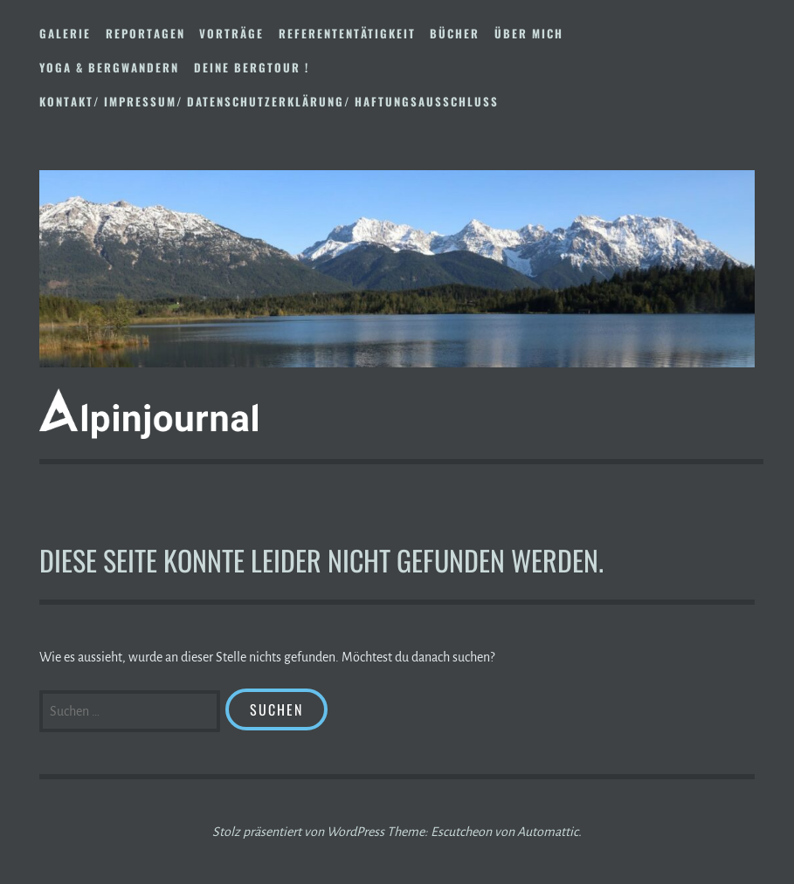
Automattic (547, 832)
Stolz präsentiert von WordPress (298, 832)
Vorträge (231, 33)
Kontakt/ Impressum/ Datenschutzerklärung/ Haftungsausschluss (269, 101)
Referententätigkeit (347, 33)
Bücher (455, 33)
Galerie (65, 33)
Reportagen (145, 33)
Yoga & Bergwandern (109, 67)
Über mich (528, 33)
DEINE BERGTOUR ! (251, 67)
